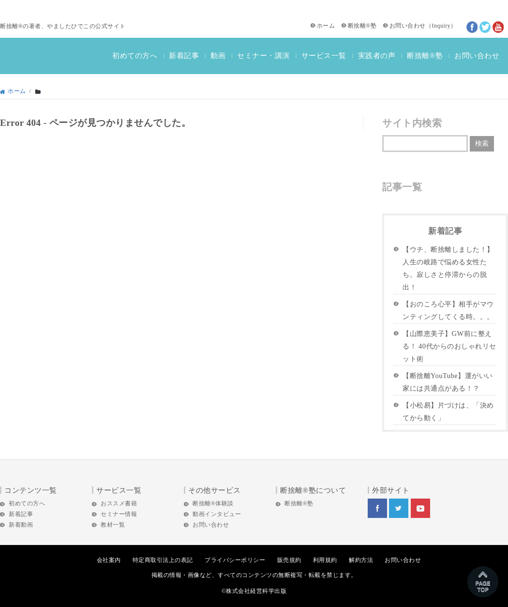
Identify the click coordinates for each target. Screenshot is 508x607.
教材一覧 (113, 524)
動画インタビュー (217, 514)
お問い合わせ (407, 25)
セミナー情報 (119, 514)
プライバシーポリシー (235, 560)
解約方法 (361, 560)
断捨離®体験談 (213, 503)
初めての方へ (134, 56)
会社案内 (109, 560)
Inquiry (441, 25)
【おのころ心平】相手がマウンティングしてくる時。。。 (448, 310)
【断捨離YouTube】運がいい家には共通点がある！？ (448, 382)
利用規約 (325, 560)
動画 (217, 56)
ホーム (326, 25)
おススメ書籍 (119, 503)
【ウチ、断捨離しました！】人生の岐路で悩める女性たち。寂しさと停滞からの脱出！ (448, 268)
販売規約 (289, 560)
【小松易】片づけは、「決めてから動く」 (448, 411)
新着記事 (184, 56)
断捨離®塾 (362, 25)
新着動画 (21, 524)
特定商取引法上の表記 (163, 560)
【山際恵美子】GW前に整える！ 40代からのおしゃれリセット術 (449, 346)
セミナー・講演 (263, 56)
